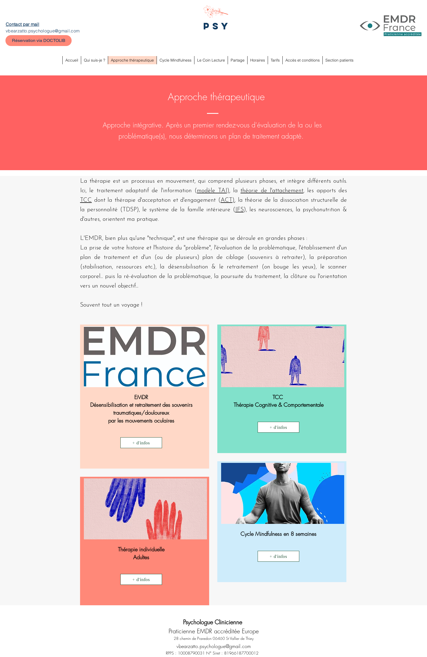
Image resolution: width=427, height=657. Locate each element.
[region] (144, 397)
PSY (217, 26)
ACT (226, 200)
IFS (239, 210)
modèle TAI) (213, 191)
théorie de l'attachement (271, 191)
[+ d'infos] (141, 442)
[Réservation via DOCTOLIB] (38, 40)
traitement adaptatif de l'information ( (147, 191)
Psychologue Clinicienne (213, 622)
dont (100, 200)
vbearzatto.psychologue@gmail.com (43, 30)
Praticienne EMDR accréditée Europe (214, 631)
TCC (86, 200)
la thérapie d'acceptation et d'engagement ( (164, 200)
